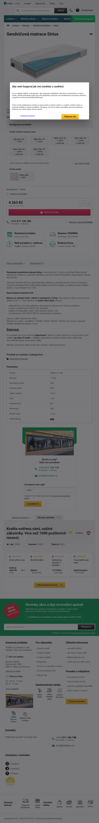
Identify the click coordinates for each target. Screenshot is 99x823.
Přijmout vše (70, 116)
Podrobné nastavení (27, 116)
